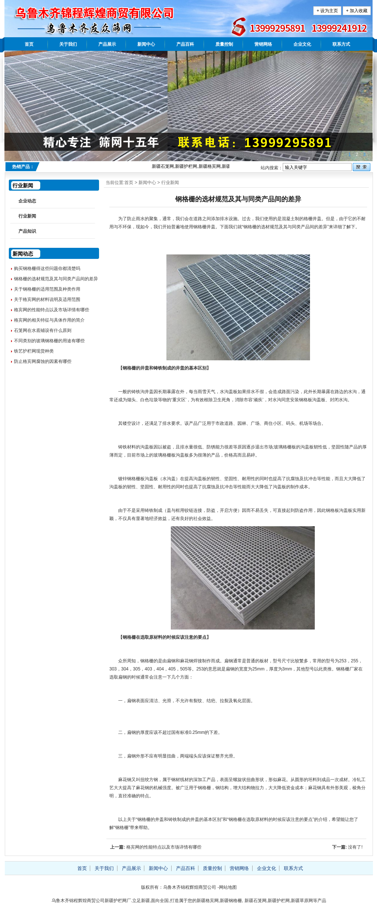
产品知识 (27, 231)
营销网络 (263, 44)
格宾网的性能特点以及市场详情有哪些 (163, 847)
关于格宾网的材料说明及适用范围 (47, 299)
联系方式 (341, 44)
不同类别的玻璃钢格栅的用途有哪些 (49, 340)
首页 (29, 44)
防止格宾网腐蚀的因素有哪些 (42, 361)
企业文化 (302, 44)
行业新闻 (170, 182)
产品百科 (185, 44)
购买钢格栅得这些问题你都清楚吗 (47, 268)
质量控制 (224, 44)
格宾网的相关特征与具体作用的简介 (49, 320)
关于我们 (68, 44)
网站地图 (228, 887)
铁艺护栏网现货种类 (34, 351)
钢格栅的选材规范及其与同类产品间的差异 (56, 278)
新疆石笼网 (255, 900)
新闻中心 (146, 44)
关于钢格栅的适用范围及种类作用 (47, 289)
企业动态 (27, 201)
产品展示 (107, 44)
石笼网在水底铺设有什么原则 (42, 330)
